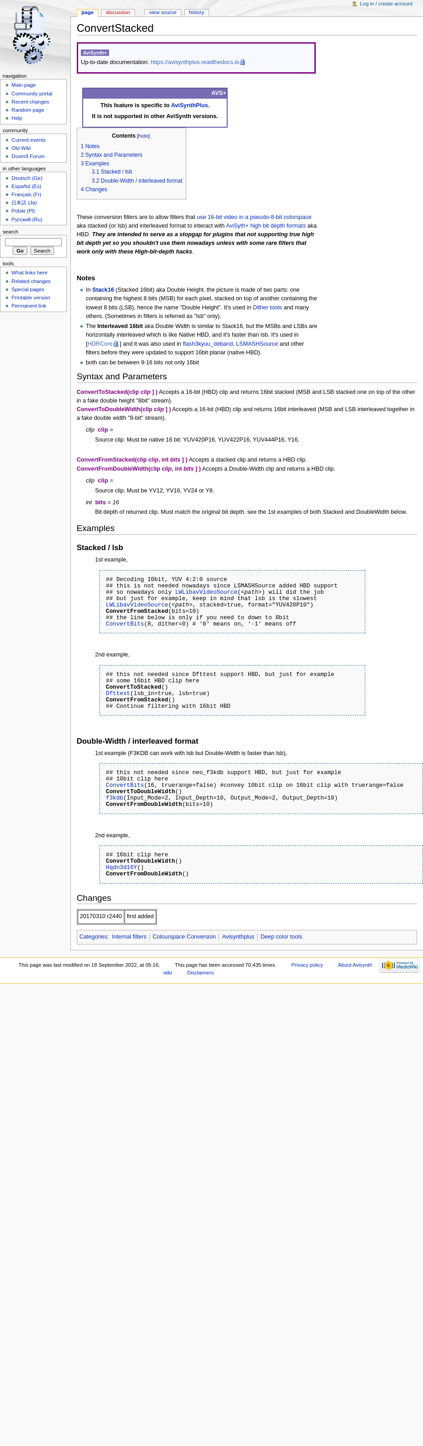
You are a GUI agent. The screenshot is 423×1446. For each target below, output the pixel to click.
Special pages (27, 289)
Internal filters (129, 937)
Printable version (30, 297)
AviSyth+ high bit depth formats (266, 226)
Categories (93, 937)
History (196, 12)
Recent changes (30, 101)
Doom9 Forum (28, 156)
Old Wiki (21, 148)
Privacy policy (307, 965)
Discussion (118, 12)
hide (143, 136)
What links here (29, 272)
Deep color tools (281, 937)
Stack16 (103, 290)
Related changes (30, 281)
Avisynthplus (238, 937)
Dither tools (267, 307)
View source (162, 12)
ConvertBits (125, 624)
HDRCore (99, 344)
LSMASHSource (257, 344)
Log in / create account (386, 3)
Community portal (31, 93)
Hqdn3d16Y (121, 867)
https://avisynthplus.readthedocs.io (195, 62)
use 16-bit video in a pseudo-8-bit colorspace (254, 217)
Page (87, 12)
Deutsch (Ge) (26, 178)
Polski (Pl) (23, 211)
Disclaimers (200, 972)
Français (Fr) (26, 194)
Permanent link (28, 305)
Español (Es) (26, 186)
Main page (23, 85)
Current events (28, 140)
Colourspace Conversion (184, 937)
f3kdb (114, 798)
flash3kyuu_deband (208, 344)
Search (11, 231)
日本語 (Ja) (24, 202)
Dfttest (118, 693)
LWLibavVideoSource (206, 592)
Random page (27, 110)
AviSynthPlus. (190, 105)
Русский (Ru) (26, 219)
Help (16, 118)
